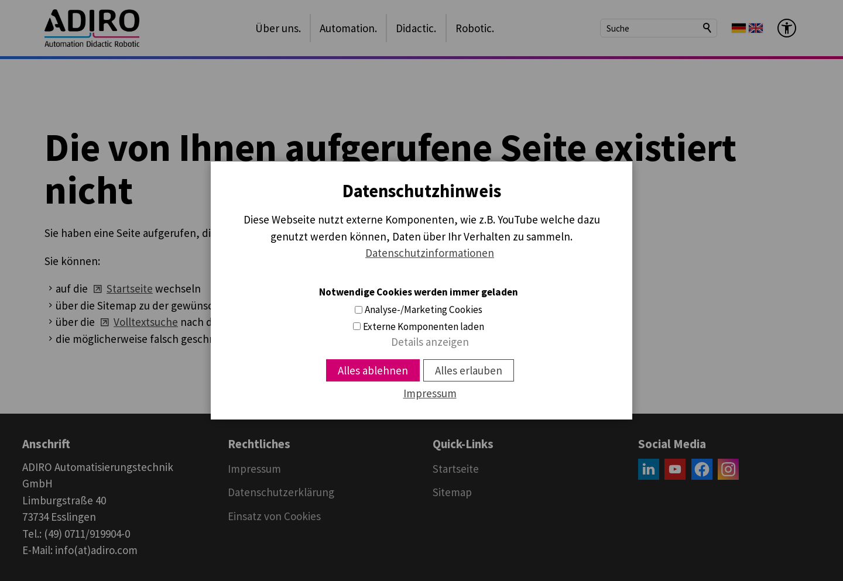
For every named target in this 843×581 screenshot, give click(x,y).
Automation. (348, 28)
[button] (648, 469)
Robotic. (474, 28)
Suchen (707, 28)
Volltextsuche (146, 322)
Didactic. (416, 28)
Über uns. (278, 28)
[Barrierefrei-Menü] (786, 28)
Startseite (130, 288)
